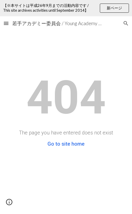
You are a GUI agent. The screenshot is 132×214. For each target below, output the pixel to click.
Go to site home (66, 144)
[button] (6, 23)
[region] (66, 8)
